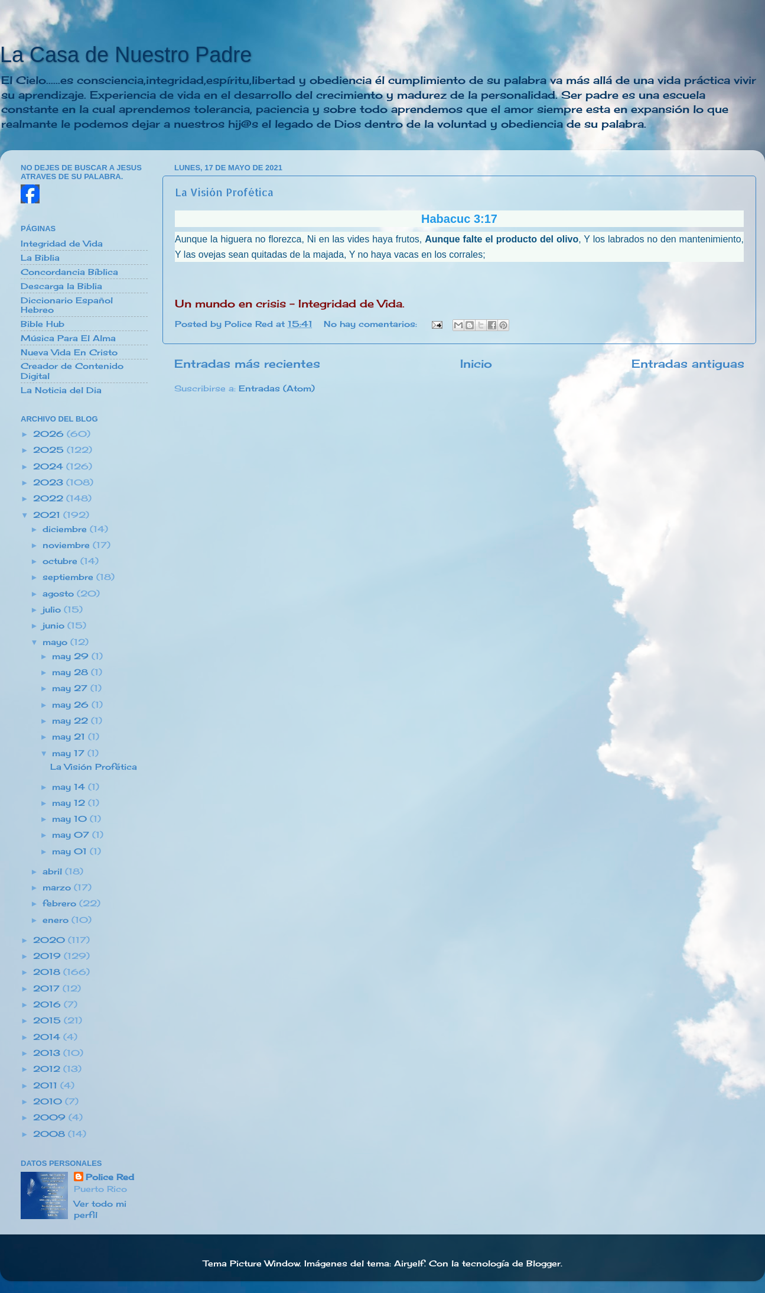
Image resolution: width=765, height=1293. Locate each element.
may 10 (71, 819)
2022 (49, 498)
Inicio (476, 364)
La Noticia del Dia (61, 390)
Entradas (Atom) (277, 388)
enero (57, 920)
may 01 (71, 851)
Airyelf (409, 1263)
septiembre (69, 577)
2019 (48, 956)
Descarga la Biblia (61, 286)
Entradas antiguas (687, 364)
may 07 (72, 835)
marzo (58, 887)
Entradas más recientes (247, 364)
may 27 (71, 688)
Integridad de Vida (62, 243)
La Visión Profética (224, 192)
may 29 (72, 656)
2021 (48, 515)
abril (54, 871)
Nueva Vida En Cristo (69, 352)
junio (55, 625)
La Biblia (40, 258)
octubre (61, 561)
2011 (46, 1085)
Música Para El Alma (68, 338)
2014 (48, 1037)
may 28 (71, 672)
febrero (61, 903)
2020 (50, 940)
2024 (49, 466)
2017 (48, 988)
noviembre (68, 545)
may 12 (70, 803)
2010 (49, 1101)
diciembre (66, 529)
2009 (51, 1117)
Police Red (110, 1177)
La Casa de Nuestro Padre (126, 55)
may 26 (72, 704)
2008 (50, 1134)
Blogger (543, 1263)
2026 (50, 434)
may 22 (71, 720)
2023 (49, 482)
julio (53, 609)
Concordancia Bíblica (69, 272)
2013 (48, 1053)
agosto (60, 593)
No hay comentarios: (372, 324)
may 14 (70, 787)
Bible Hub (42, 324)
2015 (48, 1020)
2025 (50, 450)
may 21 (70, 736)
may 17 (69, 753)
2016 (48, 1004)
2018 (48, 972)
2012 (48, 1069)
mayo (56, 642)
